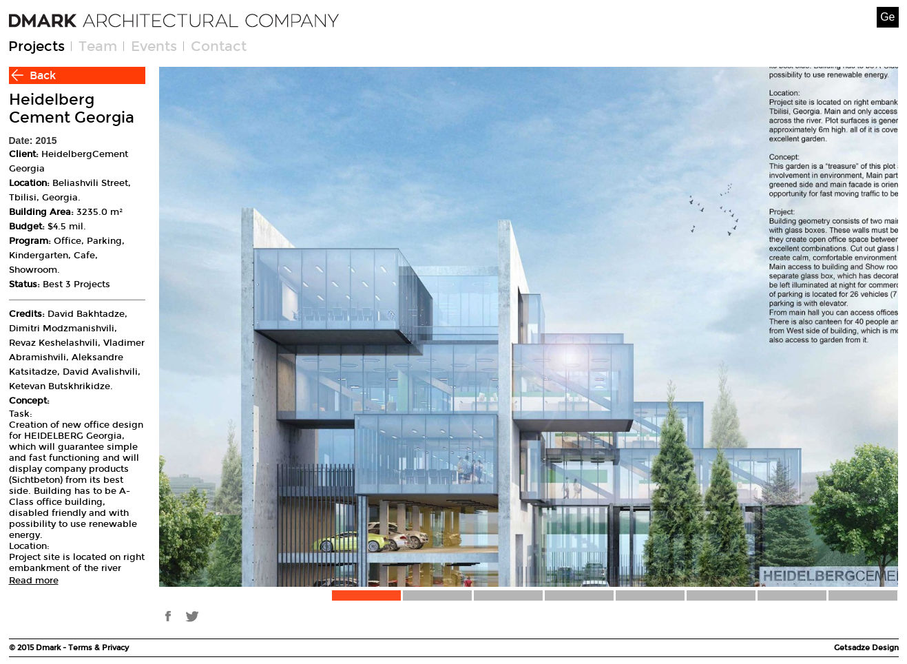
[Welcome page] (174, 21)
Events (154, 46)
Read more (34, 580)
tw (191, 616)
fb (167, 616)
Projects (36, 46)
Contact (219, 46)
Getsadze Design (866, 647)
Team (98, 46)
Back (43, 75)
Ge (887, 17)
